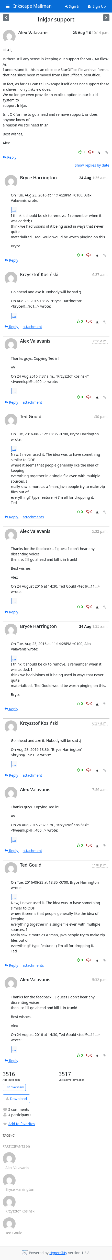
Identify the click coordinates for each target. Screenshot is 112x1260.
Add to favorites (19, 1123)
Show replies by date (92, 165)
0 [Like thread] (82, 151)
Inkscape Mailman (32, 6)
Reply (10, 157)
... (14, 210)
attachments (33, 517)
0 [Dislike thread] (91, 151)
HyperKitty (58, 1252)
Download (16, 1098)
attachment (32, 326)
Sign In (73, 6)
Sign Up (97, 6)
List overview (14, 1087)
